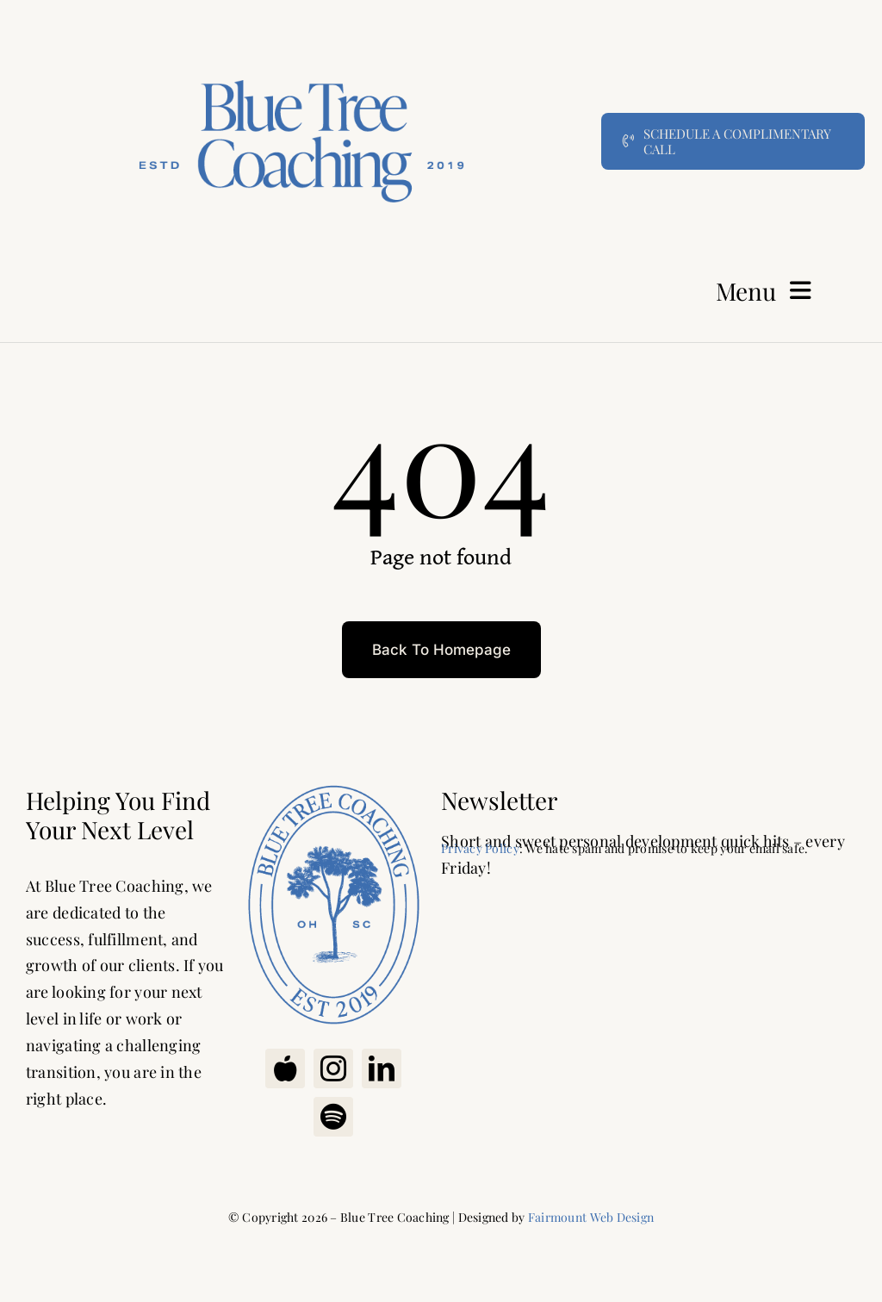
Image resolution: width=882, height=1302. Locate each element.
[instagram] (333, 1068)
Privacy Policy (480, 848)
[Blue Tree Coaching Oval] (333, 785)
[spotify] (333, 1117)
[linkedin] (381, 1068)
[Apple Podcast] (285, 1068)
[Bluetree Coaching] (301, 29)
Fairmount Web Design (591, 1217)
